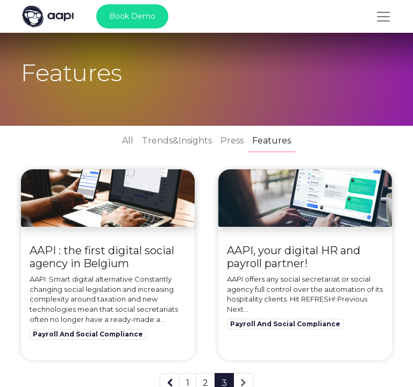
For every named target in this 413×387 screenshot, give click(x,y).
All (127, 140)
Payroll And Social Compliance (88, 334)
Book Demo (132, 16)
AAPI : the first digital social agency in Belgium (102, 257)
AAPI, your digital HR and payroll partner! (293, 257)
